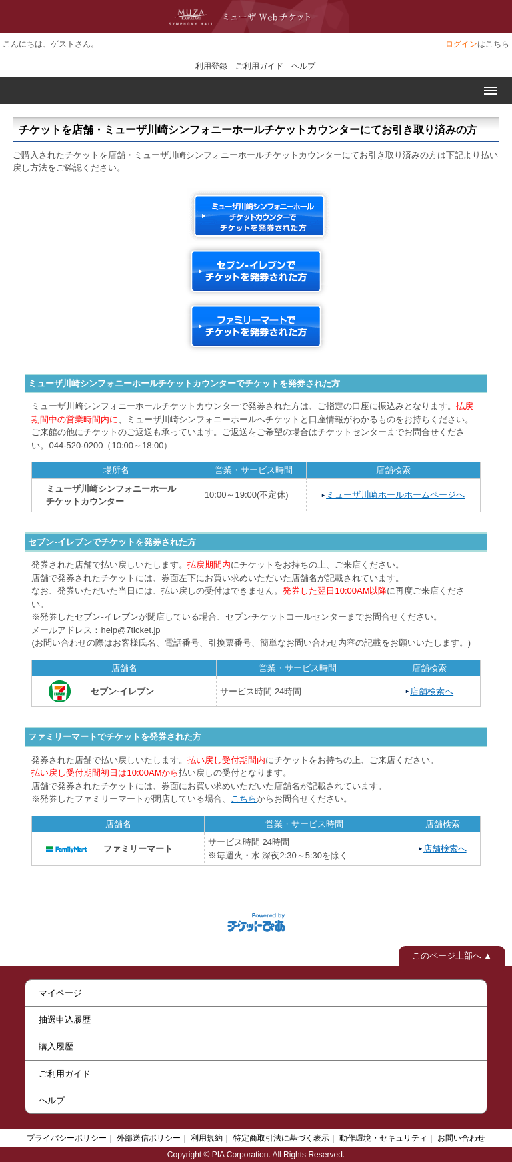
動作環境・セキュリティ (383, 1138)
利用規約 (207, 1138)
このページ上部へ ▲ (452, 956)
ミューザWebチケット (242, 16)
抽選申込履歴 (65, 1020)
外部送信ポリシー (149, 1138)
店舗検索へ (431, 691)
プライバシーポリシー (67, 1138)
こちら (244, 799)
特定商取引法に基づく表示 (281, 1138)
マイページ (60, 993)
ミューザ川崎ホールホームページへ (395, 495)
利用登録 (211, 66)
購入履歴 (56, 1046)
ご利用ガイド (259, 66)
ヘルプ (303, 66)
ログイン (461, 44)
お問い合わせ (461, 1138)
